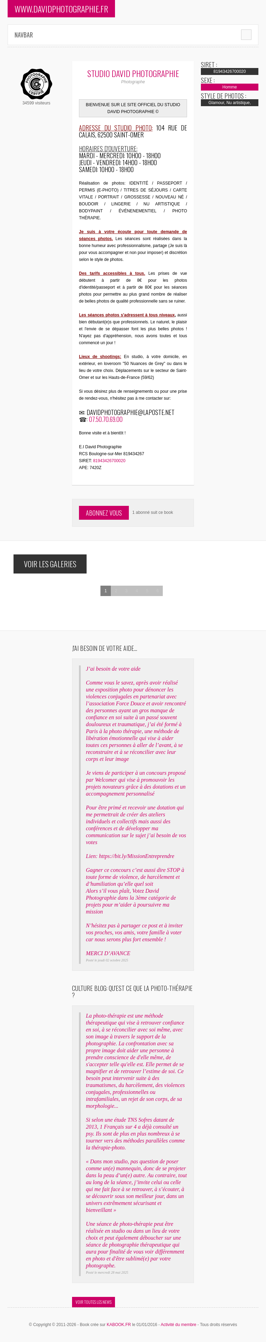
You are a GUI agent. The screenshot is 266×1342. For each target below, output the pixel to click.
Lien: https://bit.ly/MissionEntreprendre (130, 856)
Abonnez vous (104, 512)
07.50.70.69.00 (106, 419)
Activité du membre (178, 1324)
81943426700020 (109, 460)
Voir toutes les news (94, 1302)
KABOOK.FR (119, 1324)
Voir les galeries (50, 563)
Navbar (24, 34)
